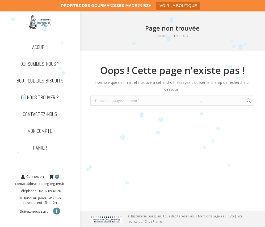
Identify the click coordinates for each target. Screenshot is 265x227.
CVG (231, 216)
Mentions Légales (211, 216)
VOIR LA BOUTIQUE (178, 5)
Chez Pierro (153, 221)
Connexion (32, 176)
